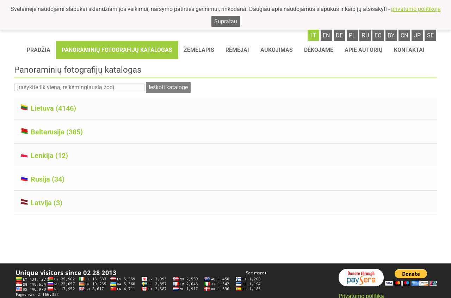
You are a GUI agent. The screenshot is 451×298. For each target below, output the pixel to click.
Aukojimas (276, 50)
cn (404, 35)
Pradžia (38, 50)
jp (417, 35)
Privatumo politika (361, 293)
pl (352, 35)
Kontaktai (409, 50)
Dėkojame (318, 50)
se (430, 35)
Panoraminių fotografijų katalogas (117, 50)
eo (378, 35)
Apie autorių (364, 50)
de (339, 35)
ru (365, 35)
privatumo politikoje (415, 9)
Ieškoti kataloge (168, 87)
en (326, 35)
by (391, 35)
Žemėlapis (199, 50)
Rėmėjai (237, 50)
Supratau (225, 21)
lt (313, 35)
